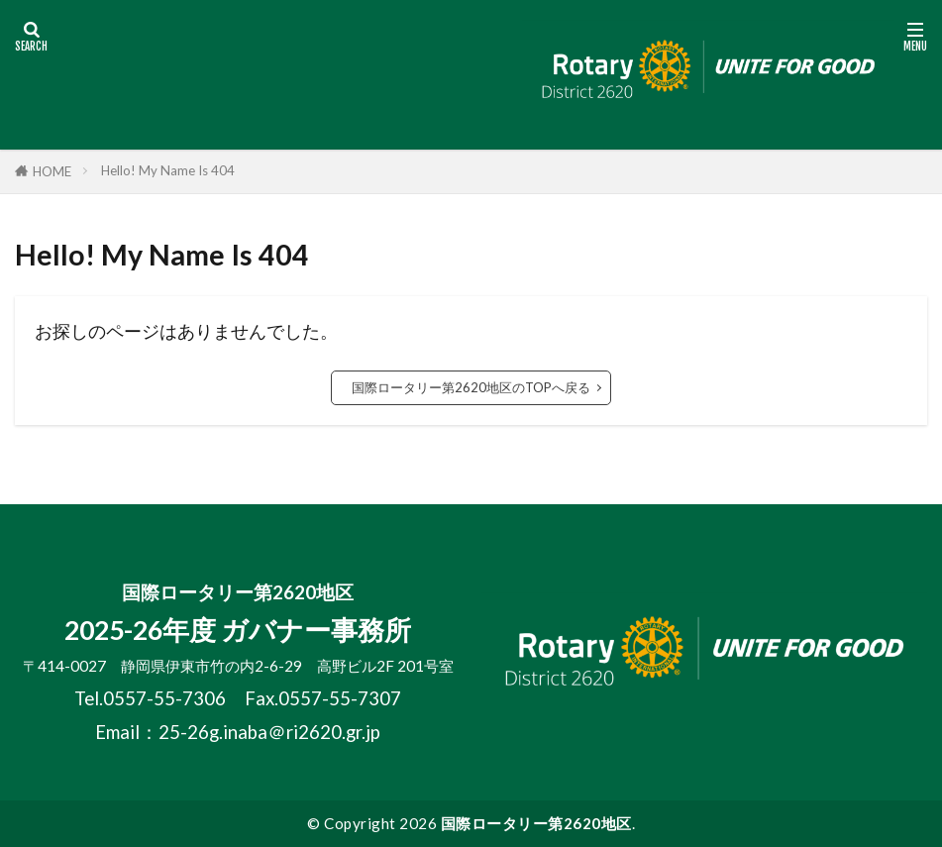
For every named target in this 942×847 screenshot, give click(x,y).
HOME (52, 171)
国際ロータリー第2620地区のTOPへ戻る (471, 387)
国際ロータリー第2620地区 (536, 823)
